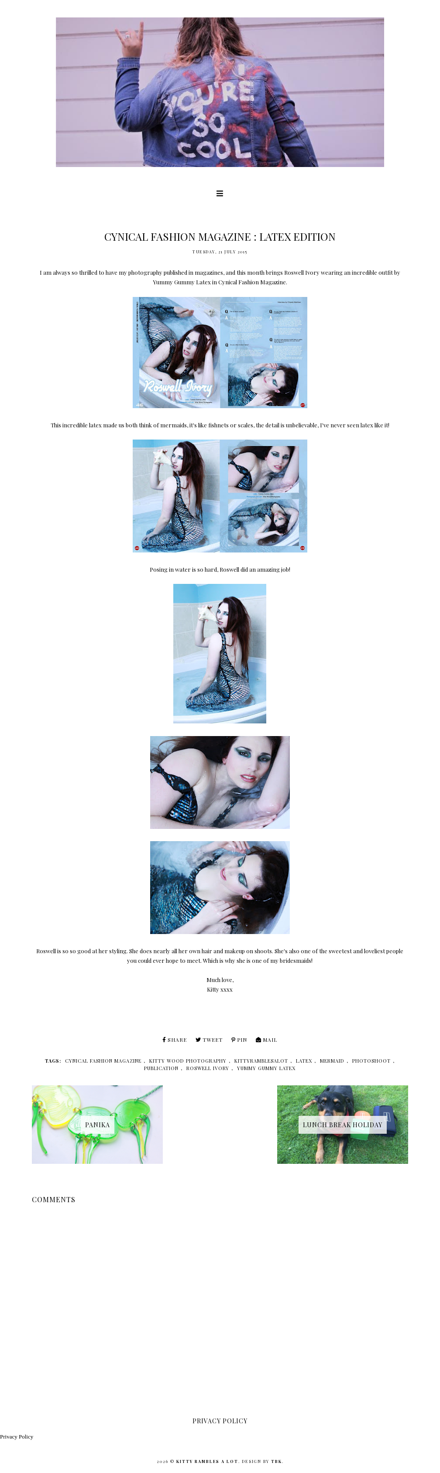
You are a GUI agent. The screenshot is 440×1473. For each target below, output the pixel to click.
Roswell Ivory (302, 272)
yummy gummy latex (266, 1068)
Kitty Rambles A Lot (207, 1461)
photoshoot (371, 1060)
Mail (266, 1039)
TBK (276, 1461)
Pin (239, 1039)
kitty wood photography (188, 1060)
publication (161, 1068)
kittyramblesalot (261, 1060)
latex (304, 1060)
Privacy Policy (16, 1436)
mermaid (332, 1060)
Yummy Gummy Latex (182, 282)
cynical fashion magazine (103, 1060)
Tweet (209, 1039)
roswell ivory (207, 1068)
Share (174, 1039)
